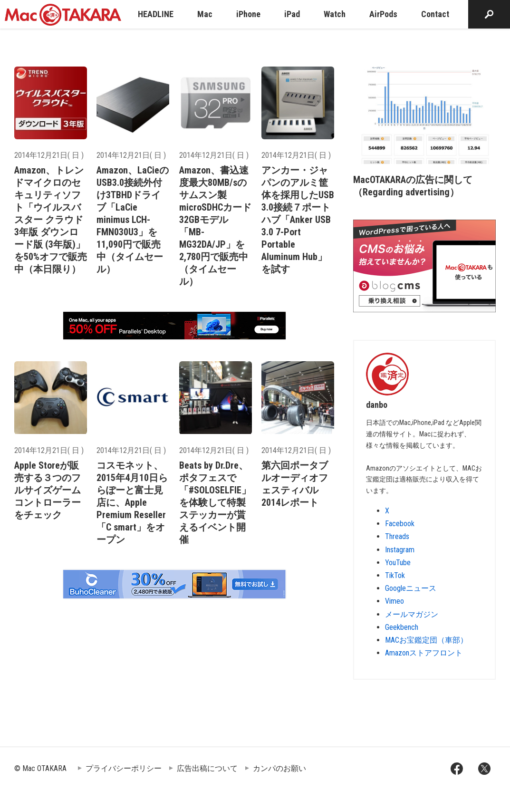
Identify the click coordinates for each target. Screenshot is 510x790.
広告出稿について (207, 768)
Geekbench (401, 627)
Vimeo (394, 601)
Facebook (399, 523)
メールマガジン (411, 614)
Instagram (399, 549)
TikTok (395, 575)
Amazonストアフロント (423, 652)
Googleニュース (410, 588)
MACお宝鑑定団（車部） (426, 640)
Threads (397, 536)
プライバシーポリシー (124, 768)
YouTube (398, 562)
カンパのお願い (279, 768)
